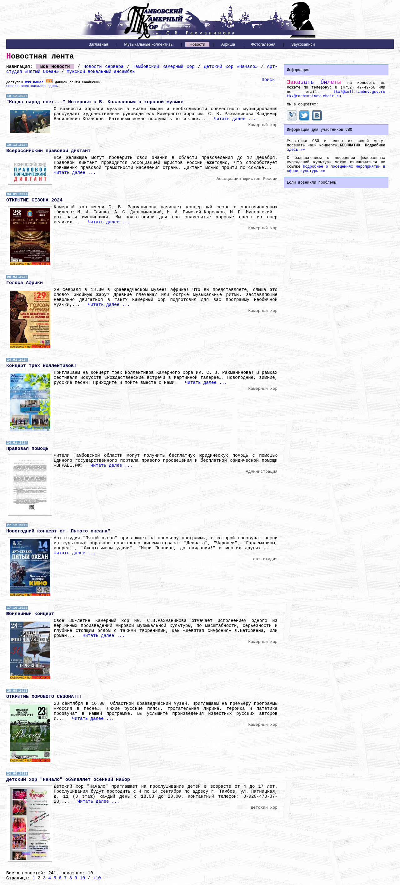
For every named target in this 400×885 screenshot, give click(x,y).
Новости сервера (103, 66)
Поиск (268, 79)
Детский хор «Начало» (231, 66)
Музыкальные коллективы (148, 44)
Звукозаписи (303, 44)
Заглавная (98, 44)
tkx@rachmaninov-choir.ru (314, 96)
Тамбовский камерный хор (164, 66)
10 (82, 878)
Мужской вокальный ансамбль (101, 71)
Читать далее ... (235, 118)
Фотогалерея (263, 44)
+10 (97, 878)
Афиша (228, 44)
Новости (197, 44)
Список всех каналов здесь (32, 86)
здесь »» (296, 150)
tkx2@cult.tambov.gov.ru (359, 92)
